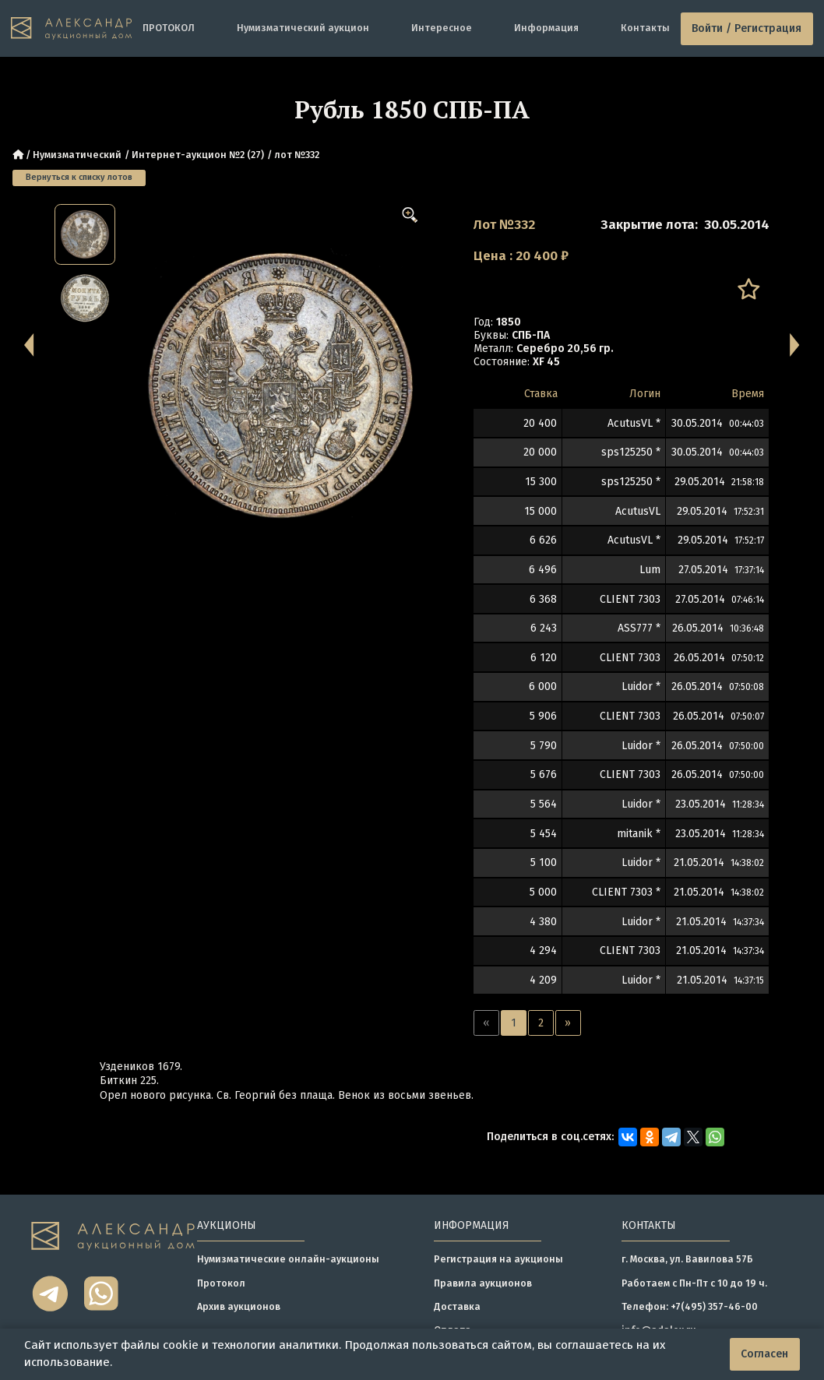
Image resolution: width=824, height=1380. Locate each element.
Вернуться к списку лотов (79, 177)
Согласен (764, 1354)
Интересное (441, 27)
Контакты (645, 27)
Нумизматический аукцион (303, 27)
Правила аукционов (483, 1283)
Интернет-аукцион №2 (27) (198, 154)
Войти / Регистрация (746, 28)
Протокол (221, 1283)
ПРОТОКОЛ (169, 27)
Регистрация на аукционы (498, 1259)
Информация (546, 27)
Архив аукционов (238, 1306)
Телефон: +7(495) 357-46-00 (690, 1306)
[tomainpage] (71, 28)
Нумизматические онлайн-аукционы (288, 1259)
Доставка (457, 1306)
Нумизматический (77, 154)
